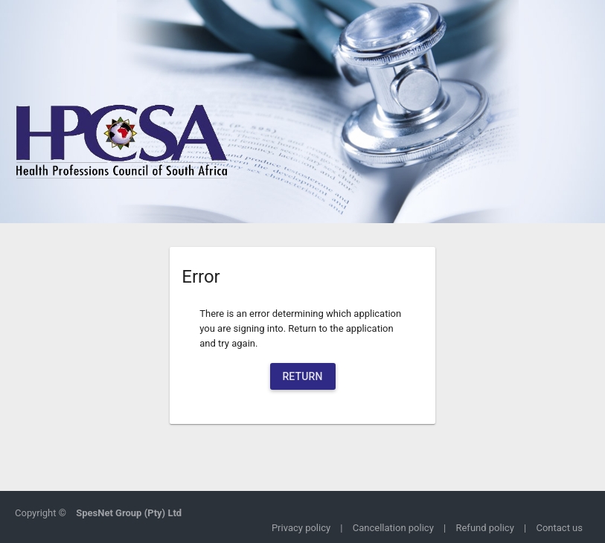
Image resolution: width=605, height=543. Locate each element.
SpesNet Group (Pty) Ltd (129, 512)
